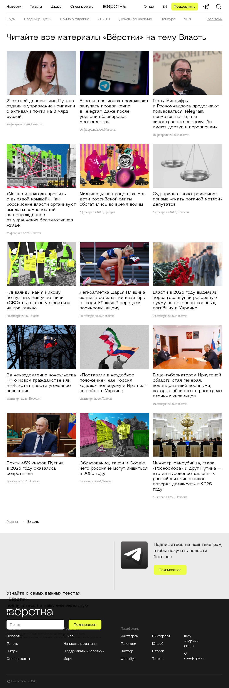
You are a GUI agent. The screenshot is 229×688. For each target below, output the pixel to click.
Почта (15, 624)
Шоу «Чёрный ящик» (191, 641)
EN (165, 6)
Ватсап (158, 651)
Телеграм (128, 643)
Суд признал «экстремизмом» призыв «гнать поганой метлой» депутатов (187, 199)
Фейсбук (128, 658)
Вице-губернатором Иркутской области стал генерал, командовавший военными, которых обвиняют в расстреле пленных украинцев (187, 385)
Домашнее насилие (135, 19)
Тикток (157, 658)
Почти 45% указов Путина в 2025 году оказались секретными (35, 468)
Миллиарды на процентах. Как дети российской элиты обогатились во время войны (113, 199)
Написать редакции (80, 643)
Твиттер (127, 651)
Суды (11, 19)
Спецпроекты (82, 6)
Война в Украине (74, 19)
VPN (187, 19)
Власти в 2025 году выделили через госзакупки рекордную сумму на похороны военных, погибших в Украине (185, 300)
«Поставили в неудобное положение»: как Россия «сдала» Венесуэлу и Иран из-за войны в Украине (113, 382)
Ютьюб (157, 643)
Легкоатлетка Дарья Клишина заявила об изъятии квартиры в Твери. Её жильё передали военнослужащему (113, 300)
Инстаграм (129, 636)
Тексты (36, 6)
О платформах (194, 656)
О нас (149, 6)
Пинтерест (161, 636)
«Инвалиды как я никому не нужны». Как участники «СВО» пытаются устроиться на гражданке (38, 300)
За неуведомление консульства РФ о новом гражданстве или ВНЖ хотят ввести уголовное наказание (41, 382)
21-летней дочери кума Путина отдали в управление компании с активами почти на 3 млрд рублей (41, 108)
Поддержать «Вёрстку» (84, 651)
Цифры (56, 6)
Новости (14, 6)
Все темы (214, 19)
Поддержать (184, 6)
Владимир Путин (37, 19)
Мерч (68, 658)
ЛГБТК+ (104, 19)
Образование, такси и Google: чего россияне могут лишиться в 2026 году (114, 468)
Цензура (168, 19)
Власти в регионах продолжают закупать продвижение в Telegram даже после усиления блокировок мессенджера (114, 111)
